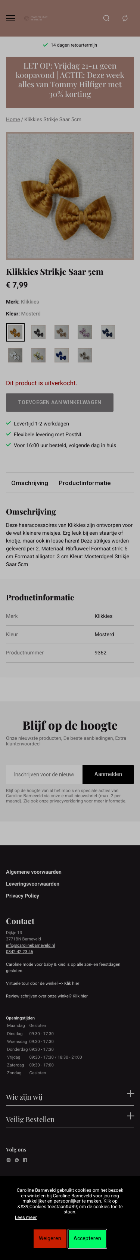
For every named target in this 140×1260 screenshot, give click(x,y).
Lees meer (26, 1217)
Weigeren (50, 1238)
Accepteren (87, 1238)
